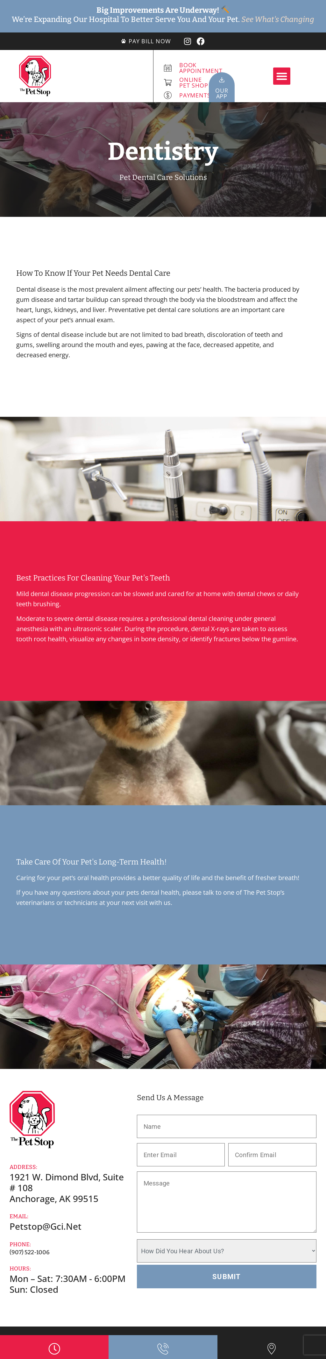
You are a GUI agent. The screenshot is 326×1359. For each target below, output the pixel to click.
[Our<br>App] (222, 80)
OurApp (221, 93)
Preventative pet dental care (149, 309)
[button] (281, 76)
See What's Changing (277, 19)
